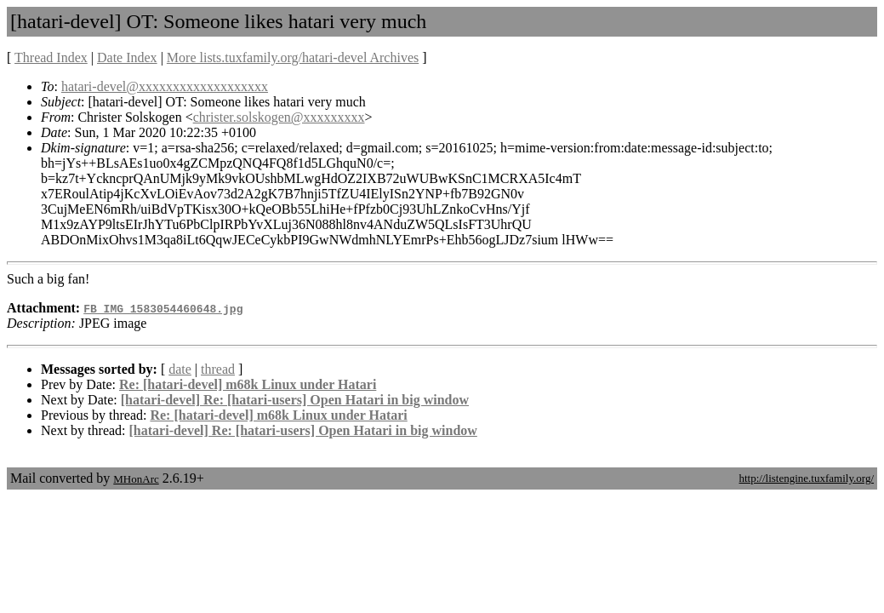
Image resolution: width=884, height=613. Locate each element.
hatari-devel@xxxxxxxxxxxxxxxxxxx (164, 86)
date (179, 369)
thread (218, 369)
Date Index (127, 57)
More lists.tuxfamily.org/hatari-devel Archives (293, 57)
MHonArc (135, 479)
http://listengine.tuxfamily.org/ (806, 478)
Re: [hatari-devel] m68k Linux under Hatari (247, 384)
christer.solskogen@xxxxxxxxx (279, 117)
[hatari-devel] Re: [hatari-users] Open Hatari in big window (295, 399)
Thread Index (51, 57)
